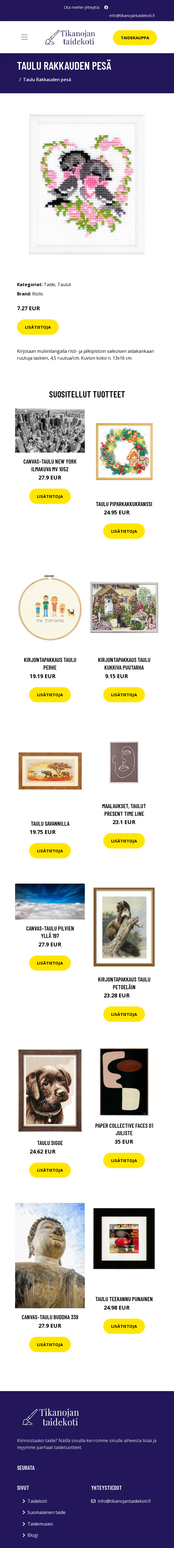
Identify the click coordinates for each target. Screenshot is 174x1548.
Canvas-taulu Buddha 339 (50, 1316)
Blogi (32, 1535)
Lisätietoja (38, 327)
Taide (49, 284)
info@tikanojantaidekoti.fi (132, 15)
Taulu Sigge (50, 1142)
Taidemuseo (40, 1524)
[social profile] (106, 7)
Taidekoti (37, 1501)
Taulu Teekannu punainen (124, 1298)
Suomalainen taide (46, 1512)
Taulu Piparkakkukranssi (124, 503)
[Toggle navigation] (24, 37)
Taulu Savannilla (50, 823)
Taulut (64, 284)
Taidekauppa (135, 37)
